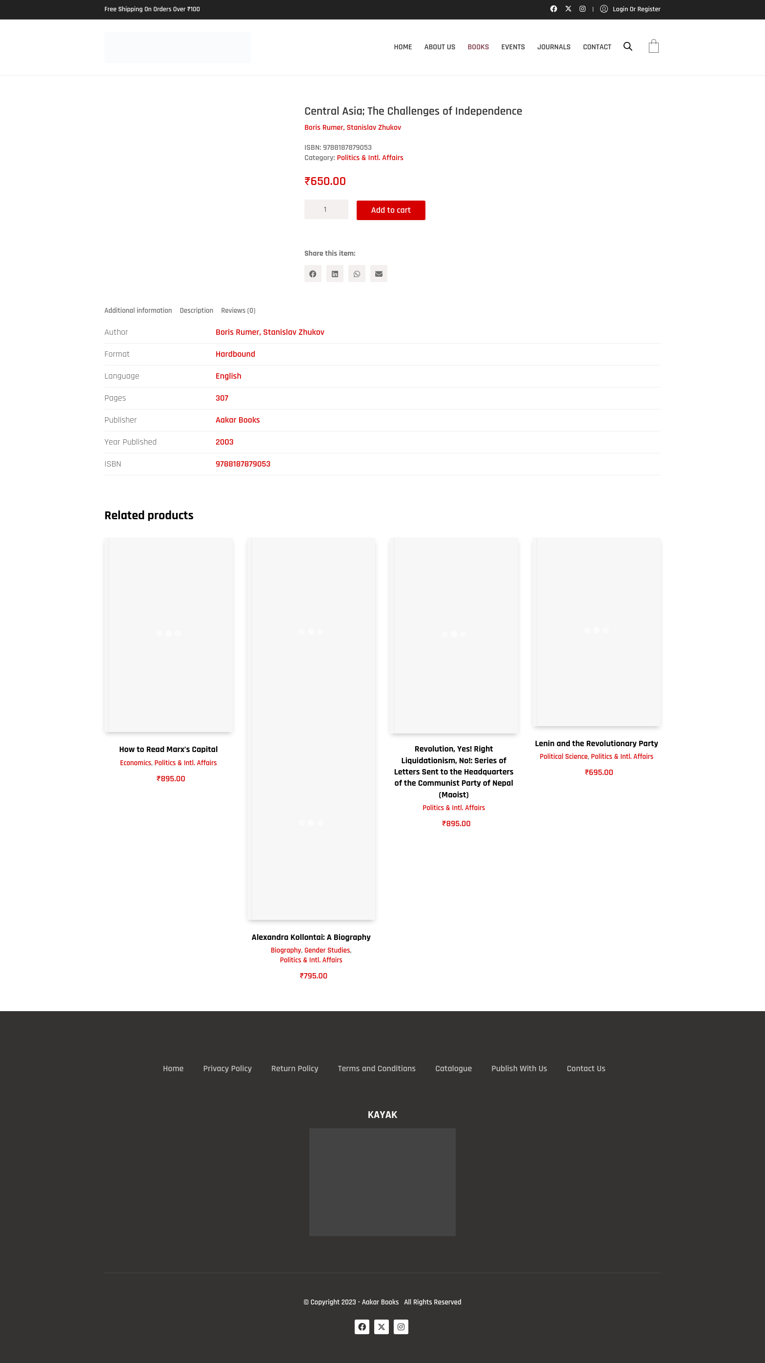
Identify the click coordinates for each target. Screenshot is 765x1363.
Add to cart (392, 209)
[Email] (378, 273)
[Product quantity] (326, 209)
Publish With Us (519, 1068)
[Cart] (654, 47)
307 (222, 398)
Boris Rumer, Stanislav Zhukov (270, 332)
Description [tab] (197, 310)
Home (173, 1068)
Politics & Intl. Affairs (370, 158)
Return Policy (295, 1068)
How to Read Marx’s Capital (168, 748)
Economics (135, 762)
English (229, 376)
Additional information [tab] (138, 310)
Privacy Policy (227, 1068)
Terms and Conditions (377, 1068)
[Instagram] (401, 1326)
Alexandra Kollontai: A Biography (311, 936)
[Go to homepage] (177, 47)
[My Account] (630, 9)
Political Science (563, 756)
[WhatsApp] (356, 273)
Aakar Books (238, 420)
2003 (225, 442)
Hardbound (235, 354)
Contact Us (586, 1068)
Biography (286, 950)
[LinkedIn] (334, 273)
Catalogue (453, 1068)
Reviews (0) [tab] (238, 310)
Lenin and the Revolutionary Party (596, 743)
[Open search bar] (628, 46)
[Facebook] (313, 273)
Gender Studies (327, 950)
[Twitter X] (381, 1326)
